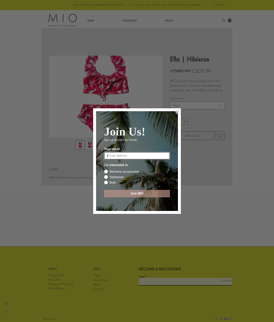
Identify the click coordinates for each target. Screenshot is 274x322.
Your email (112, 149)
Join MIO (137, 193)
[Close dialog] (177, 112)
